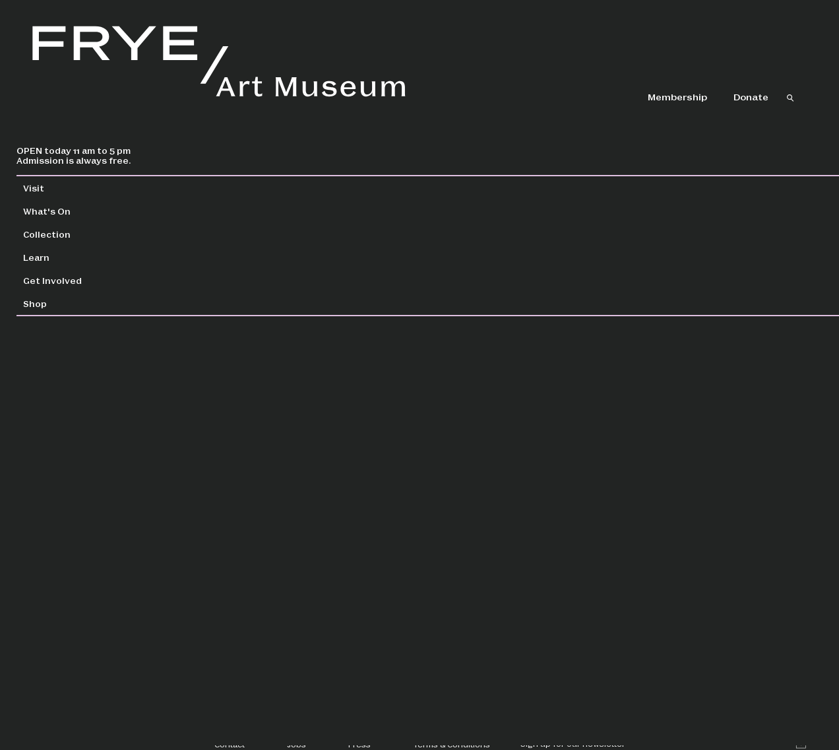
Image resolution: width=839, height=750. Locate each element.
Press (359, 744)
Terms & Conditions (451, 744)
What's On (80, 211)
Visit (66, 188)
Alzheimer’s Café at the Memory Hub (710, 537)
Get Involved (85, 280)
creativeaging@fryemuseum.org (329, 390)
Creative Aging (659, 600)
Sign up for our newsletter (572, 743)
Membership (677, 96)
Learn (69, 257)
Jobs (296, 744)
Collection (80, 234)
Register (654, 466)
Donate (750, 96)
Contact (229, 744)
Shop (68, 303)
